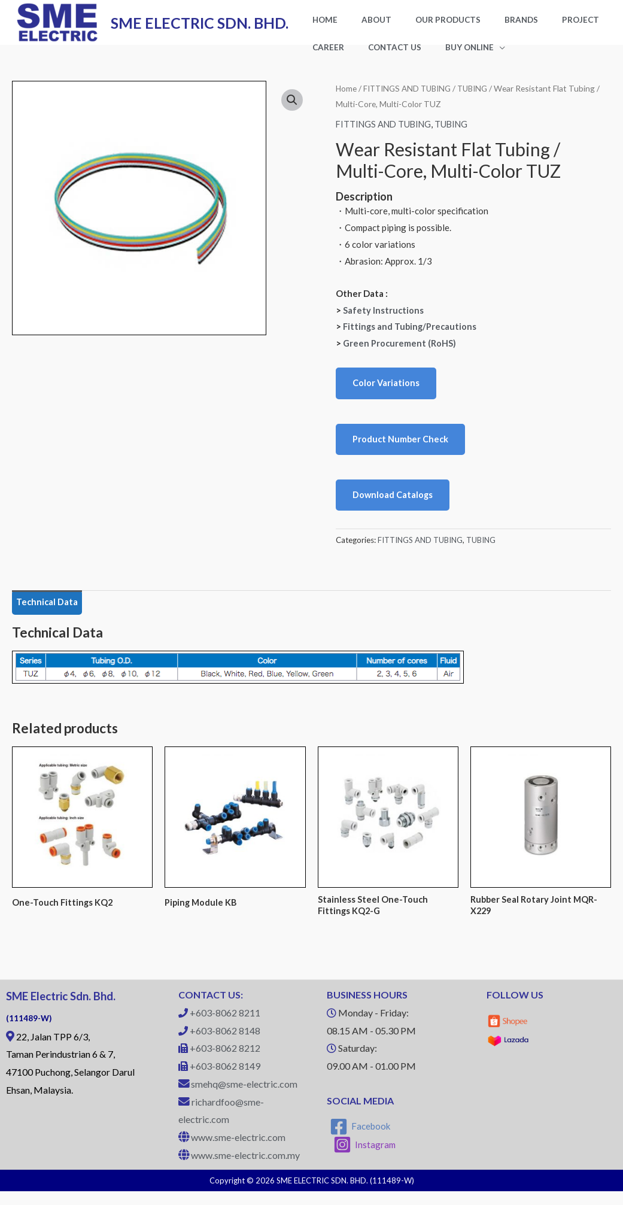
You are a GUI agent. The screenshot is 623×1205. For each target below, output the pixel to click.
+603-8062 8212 (225, 1062)
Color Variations (386, 393)
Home (346, 98)
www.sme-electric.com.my (245, 1168)
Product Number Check (401, 449)
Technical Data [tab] (48, 614)
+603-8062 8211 (225, 1027)
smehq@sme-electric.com (244, 1097)
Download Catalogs (393, 505)
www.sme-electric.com (238, 1151)
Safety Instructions (383, 319)
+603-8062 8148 (225, 1044)
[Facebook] (360, 1140)
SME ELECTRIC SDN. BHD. (199, 28)
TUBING (479, 98)
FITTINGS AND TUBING (410, 98)
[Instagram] (365, 1159)
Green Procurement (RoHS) (400, 353)
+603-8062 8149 (225, 1080)
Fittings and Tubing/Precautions (411, 336)
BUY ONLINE (396, 56)
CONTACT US (333, 56)
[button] (292, 111)
